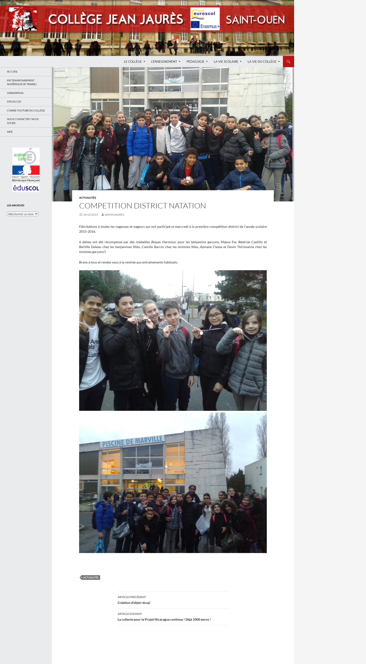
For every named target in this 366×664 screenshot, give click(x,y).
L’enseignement (164, 61)
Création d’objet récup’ (173, 599)
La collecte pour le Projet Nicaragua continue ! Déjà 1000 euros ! (173, 616)
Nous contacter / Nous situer (23, 121)
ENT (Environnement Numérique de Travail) (22, 82)
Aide (10, 131)
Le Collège (133, 61)
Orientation (15, 92)
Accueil (12, 71)
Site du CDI (14, 101)
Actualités (87, 197)
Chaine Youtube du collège (26, 110)
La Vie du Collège (262, 61)
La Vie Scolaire (226, 61)
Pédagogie (195, 61)
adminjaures (114, 214)
